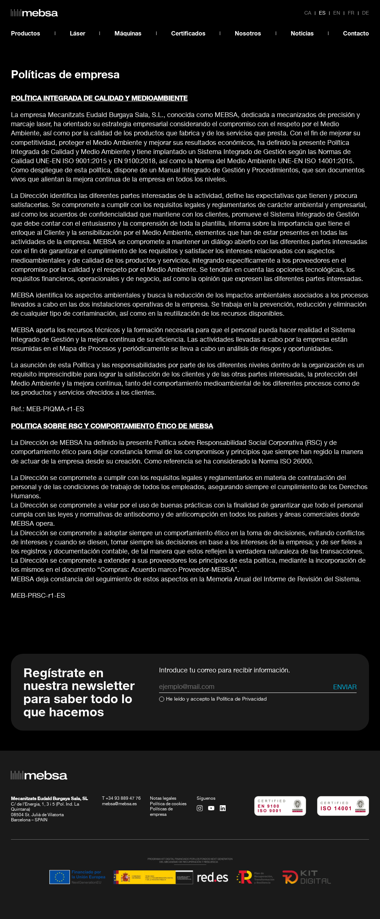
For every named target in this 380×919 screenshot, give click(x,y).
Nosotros (248, 33)
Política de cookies (168, 804)
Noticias (302, 33)
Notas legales (163, 798)
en (336, 13)
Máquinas (128, 33)
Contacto (356, 33)
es (322, 13)
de (365, 13)
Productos (25, 33)
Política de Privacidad (242, 699)
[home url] (34, 12)
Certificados (188, 33)
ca (307, 13)
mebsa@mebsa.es (119, 804)
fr (351, 13)
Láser (77, 33)
